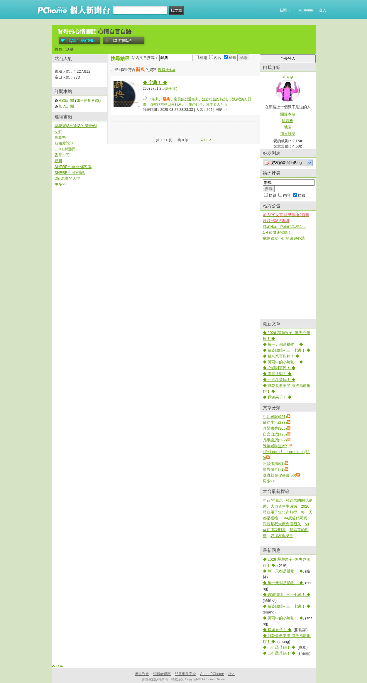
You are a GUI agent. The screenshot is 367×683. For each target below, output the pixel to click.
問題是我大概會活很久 (282, 524)
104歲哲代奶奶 (294, 518)
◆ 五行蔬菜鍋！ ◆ (279, 379)
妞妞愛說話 (64, 143)
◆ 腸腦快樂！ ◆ (277, 374)
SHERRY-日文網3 (70, 172)
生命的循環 (272, 500)
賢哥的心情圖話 (77, 31)
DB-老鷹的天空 (67, 178)
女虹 (58, 131)
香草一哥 (62, 155)
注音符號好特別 (214, 99)
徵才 (231, 674)
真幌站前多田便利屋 (166, 104)
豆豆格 (60, 137)
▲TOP (205, 140)
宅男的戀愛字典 (186, 99)
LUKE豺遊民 (65, 149)
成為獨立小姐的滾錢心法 (284, 238)
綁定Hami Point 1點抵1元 (284, 226)
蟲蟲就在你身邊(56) (279, 475)
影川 (58, 161)
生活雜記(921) (275, 416)
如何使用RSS (87, 100)
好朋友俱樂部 (281, 535)
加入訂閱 (66, 106)
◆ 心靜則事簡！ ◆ (279, 368)
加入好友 (287, 133)
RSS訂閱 (66, 100)
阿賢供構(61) (274, 463)
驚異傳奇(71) (274, 469)
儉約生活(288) (275, 422)
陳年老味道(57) (276, 446)
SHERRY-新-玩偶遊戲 (73, 167)
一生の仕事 (194, 104)
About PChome (212, 674)
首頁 (58, 49)
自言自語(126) (275, 434)
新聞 (283, 10)
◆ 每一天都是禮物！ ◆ (283, 344)
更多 (269, 481)
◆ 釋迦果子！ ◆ (277, 397)
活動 (70, 49)
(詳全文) (170, 89)
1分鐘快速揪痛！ (277, 232)
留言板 (287, 120)
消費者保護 (162, 674)
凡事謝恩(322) (275, 440)
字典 (155, 99)
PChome (306, 10)
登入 (322, 10)
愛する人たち (216, 104)
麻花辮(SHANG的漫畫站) (76, 125)
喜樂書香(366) (275, 428)
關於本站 (287, 114)
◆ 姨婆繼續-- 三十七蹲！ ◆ (287, 350)
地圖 (288, 127)
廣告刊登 (142, 674)
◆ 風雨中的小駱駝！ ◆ (283, 362)
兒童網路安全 (185, 674)
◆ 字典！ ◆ (155, 82)
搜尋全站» (166, 69)
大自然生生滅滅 (283, 506)
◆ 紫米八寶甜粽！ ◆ (281, 356)
